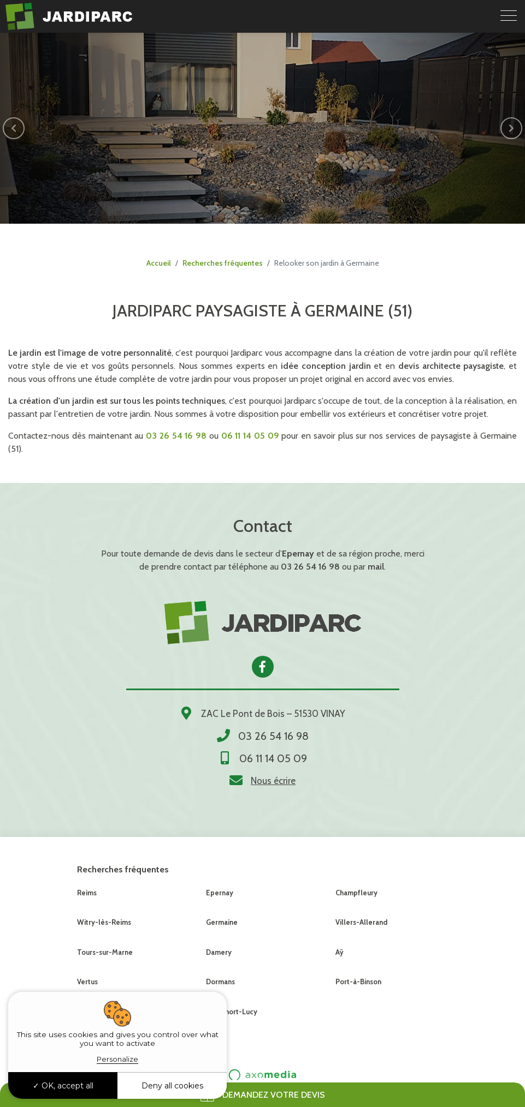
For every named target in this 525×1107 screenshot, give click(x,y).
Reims (87, 892)
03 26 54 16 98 (310, 566)
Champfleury (356, 892)
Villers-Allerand (361, 922)
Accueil (158, 263)
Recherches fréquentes (222, 263)
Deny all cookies (172, 1086)
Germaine (222, 922)
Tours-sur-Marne (105, 952)
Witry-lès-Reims (104, 922)
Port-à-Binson (358, 981)
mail (376, 566)
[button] (14, 128)
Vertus (87, 981)
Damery (219, 952)
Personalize (117, 1059)
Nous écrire (273, 780)
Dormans (220, 981)
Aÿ (339, 952)
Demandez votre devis (262, 1095)
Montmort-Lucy (231, 1011)
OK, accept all (63, 1086)
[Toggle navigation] (508, 16)
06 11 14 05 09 (273, 758)
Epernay (219, 892)
